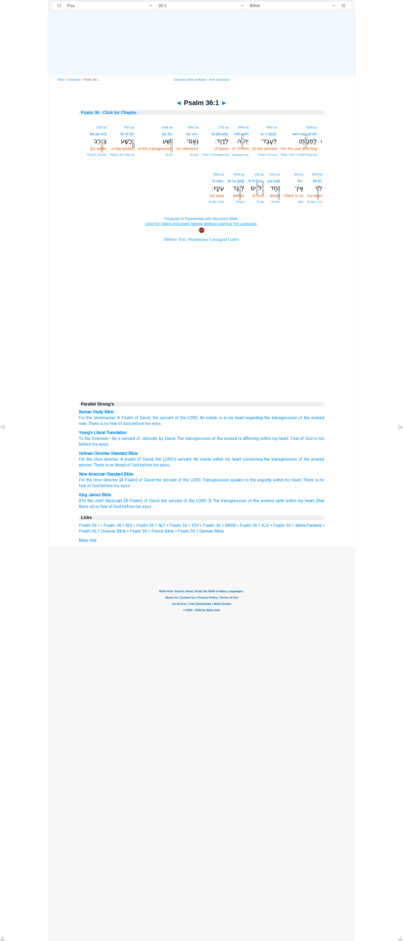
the (89, 459)
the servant (163, 417)
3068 (241, 127)
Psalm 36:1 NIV (118, 525)
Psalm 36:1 (89, 525)
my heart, (306, 500)
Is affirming (248, 438)
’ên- (300, 181)
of (300, 459)
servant (184, 459)
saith (279, 500)
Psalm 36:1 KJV (254, 525)
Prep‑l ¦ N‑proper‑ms (215, 154)
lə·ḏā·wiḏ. (220, 134)
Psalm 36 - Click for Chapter (109, 112)
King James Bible (95, 494)
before (138, 423)
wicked (317, 459)
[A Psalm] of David (142, 500)
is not (318, 438)
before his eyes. (137, 506)
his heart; (293, 479)
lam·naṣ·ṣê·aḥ (304, 134)
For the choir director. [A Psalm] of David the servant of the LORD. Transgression (154, 479)
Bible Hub (88, 540)
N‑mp (260, 201)
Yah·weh (241, 134)
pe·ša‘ (167, 134)
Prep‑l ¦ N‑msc (268, 154)
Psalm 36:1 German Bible (201, 531)
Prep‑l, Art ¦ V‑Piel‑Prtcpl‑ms (299, 154)
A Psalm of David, (134, 417)
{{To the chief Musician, (101, 500)
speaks (237, 479)
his (156, 464)
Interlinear (74, 79)
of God (124, 423)
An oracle (208, 417)
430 (257, 174)
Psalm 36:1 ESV (184, 525)
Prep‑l (240, 201)
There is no (98, 423)
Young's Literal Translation (102, 432)
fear (113, 423)
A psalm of (130, 459)
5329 (309, 127)
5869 (216, 174)
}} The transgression (227, 500)
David (148, 459)
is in (223, 417)
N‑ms (169, 154)
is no (319, 479)
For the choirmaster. (97, 417)
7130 (99, 127)
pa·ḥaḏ (273, 181)
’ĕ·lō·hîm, (256, 181)
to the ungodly (258, 479)
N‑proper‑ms (241, 154)
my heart (236, 417)
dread (120, 464)
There (308, 479)
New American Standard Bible (106, 474)
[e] (315, 127)
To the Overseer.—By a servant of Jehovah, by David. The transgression (145, 438)
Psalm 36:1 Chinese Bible (102, 531)
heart (236, 459)
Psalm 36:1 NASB (219, 525)
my (227, 459)
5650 (269, 127)
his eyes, (100, 444)
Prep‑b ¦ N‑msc (97, 154)
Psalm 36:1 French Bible (152, 531)
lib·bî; (317, 181)
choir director (106, 459)
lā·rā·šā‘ (128, 134)
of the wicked (224, 438)
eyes (164, 464)
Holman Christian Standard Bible (108, 453)
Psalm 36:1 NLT (151, 525)
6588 (165, 127)
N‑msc (194, 154)
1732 (221, 127)
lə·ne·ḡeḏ (236, 181)
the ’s (166, 459)
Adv (300, 201)
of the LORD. (187, 417)
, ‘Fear (293, 438)
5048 (237, 174)
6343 (272, 174)
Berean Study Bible (96, 411)
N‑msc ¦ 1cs (314, 201)
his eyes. (153, 423)
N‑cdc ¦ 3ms (216, 201)
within (265, 438)
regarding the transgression (271, 417)
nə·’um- (192, 134)
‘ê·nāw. (218, 181)
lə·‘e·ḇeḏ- (269, 134)
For (82, 459)
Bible (61, 79)
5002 (191, 127)
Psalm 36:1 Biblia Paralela (297, 525)
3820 (315, 174)
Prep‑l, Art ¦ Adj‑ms (122, 154)
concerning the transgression (270, 459)
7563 (126, 127)
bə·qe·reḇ (98, 134)
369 (296, 174)
